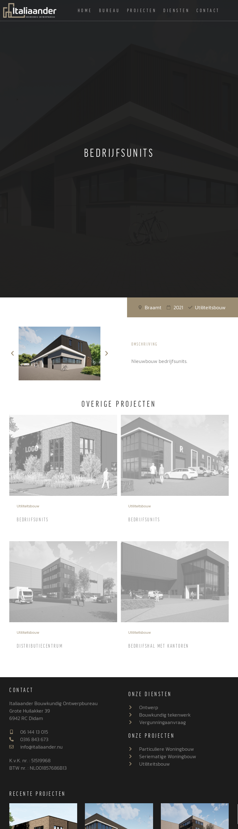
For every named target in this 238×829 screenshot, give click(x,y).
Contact (208, 10)
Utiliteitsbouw (28, 506)
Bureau (109, 10)
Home (85, 10)
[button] (12, 353)
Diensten (176, 10)
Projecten (142, 10)
